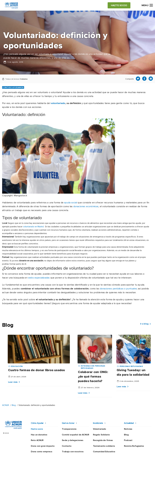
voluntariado (58, 103)
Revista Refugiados (134, 446)
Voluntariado (99, 429)
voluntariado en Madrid (33, 226)
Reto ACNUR (37, 440)
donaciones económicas (86, 206)
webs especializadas (39, 277)
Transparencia (69, 429)
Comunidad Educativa (104, 451)
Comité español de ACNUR (75, 434)
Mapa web (121, 472)
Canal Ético (106, 472)
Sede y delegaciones (72, 440)
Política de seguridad (85, 472)
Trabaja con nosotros (73, 451)
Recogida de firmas (103, 440)
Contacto (66, 446)
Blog (14, 405)
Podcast (128, 440)
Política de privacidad (60, 472)
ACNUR (5, 405)
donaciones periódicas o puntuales (118, 288)
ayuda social (70, 202)
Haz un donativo (39, 434)
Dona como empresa (41, 451)
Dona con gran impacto (43, 446)
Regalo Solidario (101, 434)
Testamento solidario (104, 446)
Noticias (128, 429)
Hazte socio (37, 429)
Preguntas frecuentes (141, 472)
